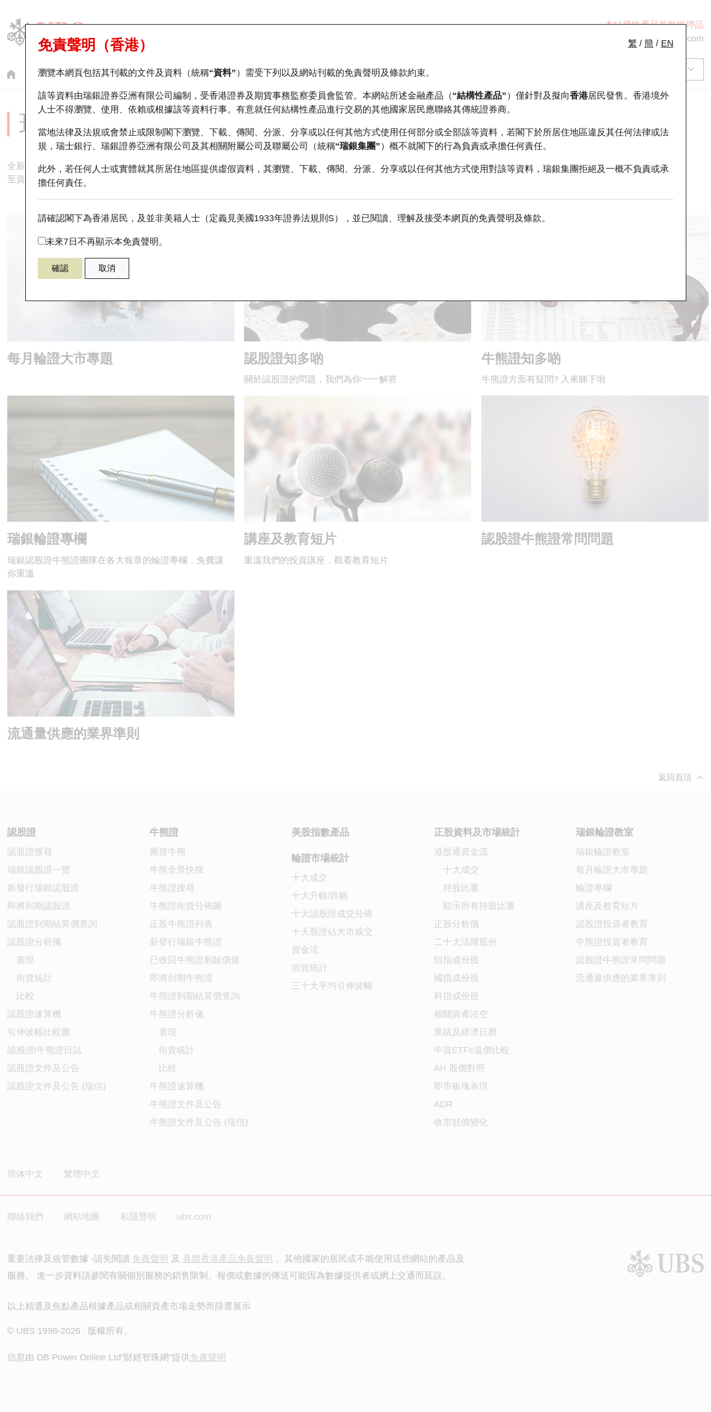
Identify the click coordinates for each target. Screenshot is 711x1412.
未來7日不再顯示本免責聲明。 (103, 241)
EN (667, 43)
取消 (107, 268)
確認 (60, 268)
